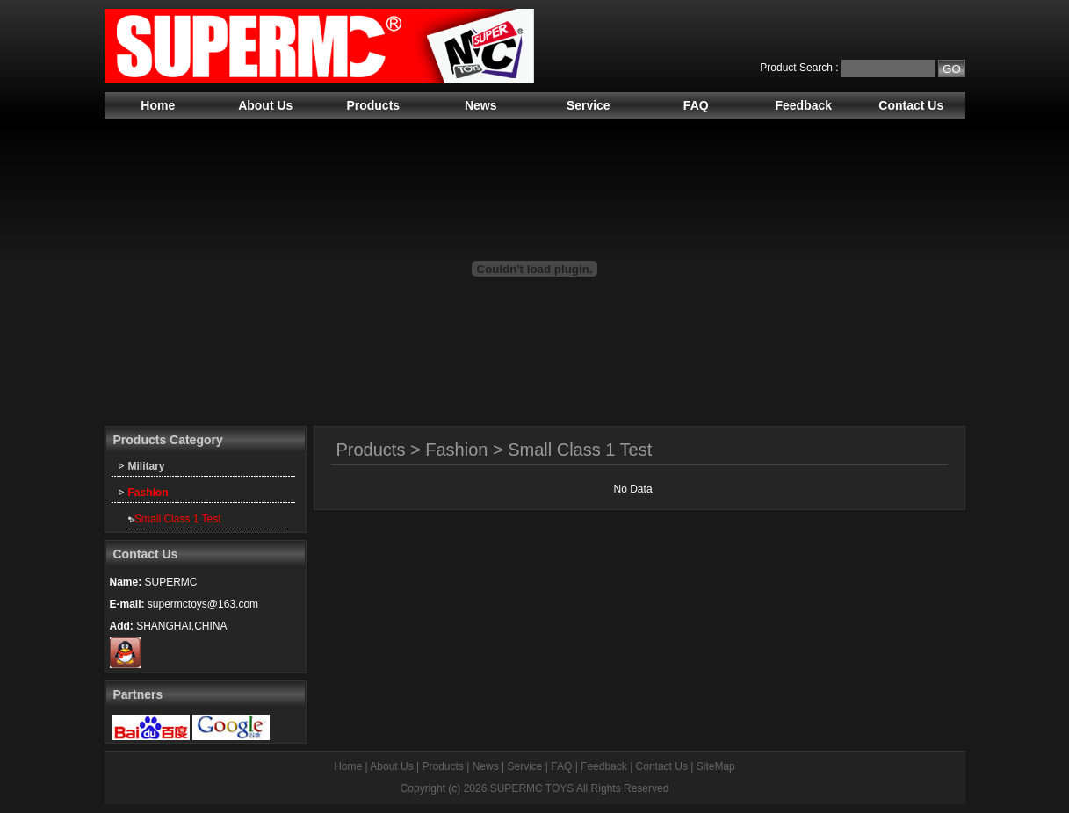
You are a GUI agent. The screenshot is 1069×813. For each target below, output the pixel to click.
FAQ (696, 105)
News (481, 105)
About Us (265, 105)
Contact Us (910, 105)
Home (158, 105)
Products (373, 105)
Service (588, 105)
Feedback (803, 105)
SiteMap (716, 766)
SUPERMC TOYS (532, 788)
